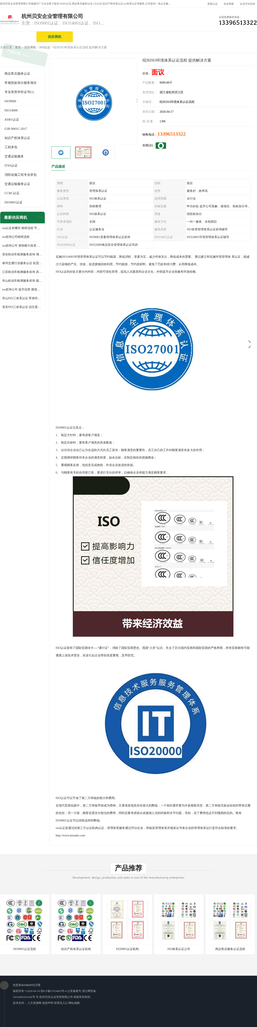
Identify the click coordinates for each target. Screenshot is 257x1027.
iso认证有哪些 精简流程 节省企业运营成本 (22, 228)
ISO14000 (11, 110)
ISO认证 (44, 47)
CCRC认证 (11, 193)
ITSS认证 (11, 165)
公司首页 (18, 36)
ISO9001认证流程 (24, 949)
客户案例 (237, 36)
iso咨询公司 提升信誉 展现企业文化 (22, 289)
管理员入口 (61, 1003)
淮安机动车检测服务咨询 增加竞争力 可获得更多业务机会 (22, 254)
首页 (18, 47)
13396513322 (171, 134)
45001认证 (11, 119)
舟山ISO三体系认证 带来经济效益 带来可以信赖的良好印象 (22, 298)
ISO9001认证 (13, 202)
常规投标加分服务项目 (20, 82)
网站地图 (74, 1003)
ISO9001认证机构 (127, 949)
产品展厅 (164, 36)
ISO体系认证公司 (178, 949)
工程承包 (10, 147)
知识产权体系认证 (17, 138)
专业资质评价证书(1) (19, 92)
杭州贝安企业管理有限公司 (56, 997)
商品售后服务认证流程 (230, 949)
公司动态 (200, 36)
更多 (40, 217)
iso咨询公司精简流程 (16, 236)
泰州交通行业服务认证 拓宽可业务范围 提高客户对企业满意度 (22, 263)
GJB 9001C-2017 (15, 128)
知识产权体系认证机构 (76, 949)
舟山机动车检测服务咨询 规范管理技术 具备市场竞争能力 (22, 280)
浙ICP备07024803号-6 (53, 991)
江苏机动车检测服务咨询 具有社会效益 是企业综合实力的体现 (22, 272)
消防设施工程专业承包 (20, 174)
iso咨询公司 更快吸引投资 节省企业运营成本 (22, 245)
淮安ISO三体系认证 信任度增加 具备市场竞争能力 (22, 307)
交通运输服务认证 (17, 184)
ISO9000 (10, 101)
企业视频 (91, 36)
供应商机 (54, 36)
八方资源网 (34, 1003)
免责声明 (47, 1003)
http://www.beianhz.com (70, 835)
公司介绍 (127, 36)
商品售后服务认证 (17, 73)
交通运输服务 (14, 156)
